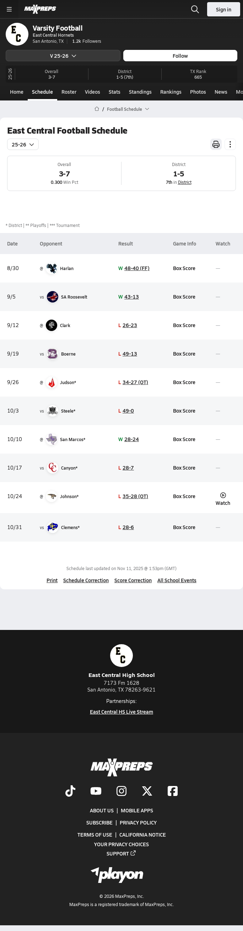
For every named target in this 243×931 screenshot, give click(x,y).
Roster (68, 91)
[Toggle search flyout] (195, 9)
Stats (114, 91)
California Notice (142, 834)
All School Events (176, 580)
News (221, 91)
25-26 (23, 144)
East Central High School (121, 661)
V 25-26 (63, 55)
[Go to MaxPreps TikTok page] (70, 791)
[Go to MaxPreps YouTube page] (96, 791)
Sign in (223, 9)
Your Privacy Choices (121, 844)
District (184, 182)
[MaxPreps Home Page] (96, 109)
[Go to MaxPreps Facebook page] (172, 791)
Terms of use (94, 834)
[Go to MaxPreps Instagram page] (121, 791)
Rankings (171, 91)
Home (16, 91)
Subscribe (99, 822)
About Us (102, 810)
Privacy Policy (138, 822)
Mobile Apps (137, 810)
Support (121, 853)
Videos (92, 91)
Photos (198, 91)
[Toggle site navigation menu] (9, 9)
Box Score (184, 267)
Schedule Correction (86, 580)
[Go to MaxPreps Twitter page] (147, 791)
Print (52, 580)
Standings (140, 91)
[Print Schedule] (216, 144)
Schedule (42, 91)
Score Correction (133, 580)
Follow (180, 55)
